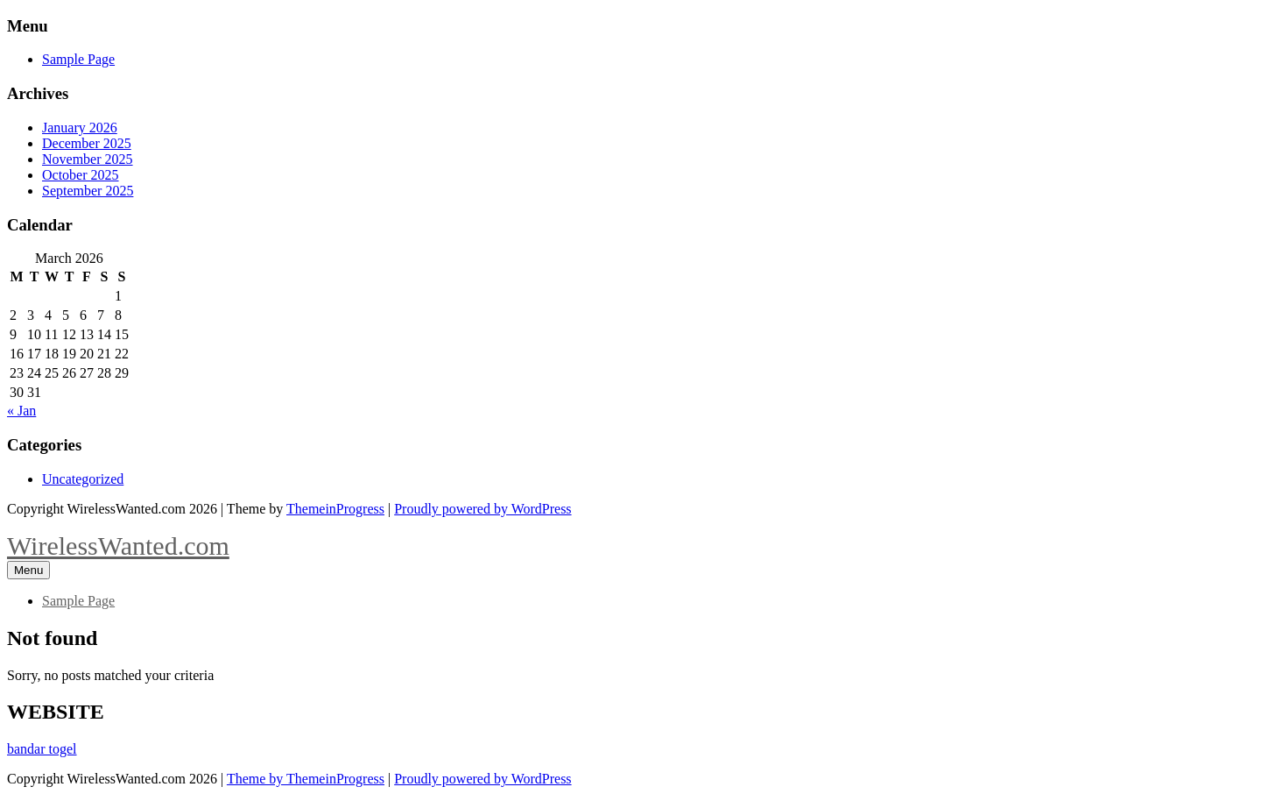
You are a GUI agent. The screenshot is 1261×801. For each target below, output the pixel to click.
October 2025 (80, 174)
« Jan (21, 410)
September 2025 (87, 190)
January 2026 (79, 127)
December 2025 (86, 143)
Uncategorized (82, 478)
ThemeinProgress (335, 508)
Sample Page (78, 59)
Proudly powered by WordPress (482, 508)
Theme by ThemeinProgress (305, 778)
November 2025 (87, 159)
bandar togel (42, 748)
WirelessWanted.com (118, 545)
